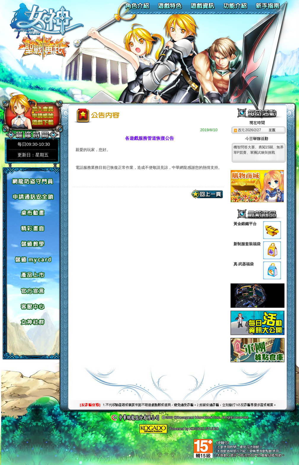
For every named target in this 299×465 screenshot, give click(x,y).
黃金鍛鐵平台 (245, 224)
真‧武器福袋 (244, 264)
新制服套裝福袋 (247, 244)
